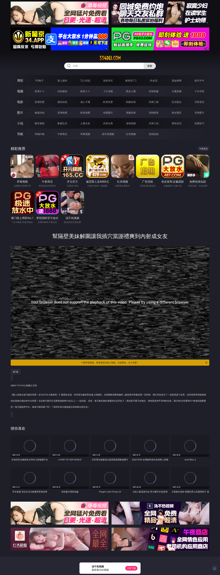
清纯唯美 (154, 112)
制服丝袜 (131, 102)
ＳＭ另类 (199, 91)
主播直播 (177, 91)
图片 (20, 112)
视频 (20, 91)
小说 (20, 123)
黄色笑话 (177, 123)
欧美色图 (85, 112)
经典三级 (154, 102)
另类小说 (154, 123)
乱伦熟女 (177, 102)
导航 (20, 134)
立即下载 (131, 568)
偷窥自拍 (39, 112)
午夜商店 (62, 134)
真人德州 (62, 80)
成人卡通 (85, 102)
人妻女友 (85, 123)
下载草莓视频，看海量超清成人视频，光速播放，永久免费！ (144, 362)
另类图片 (199, 112)
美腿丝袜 (131, 112)
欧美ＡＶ (85, 91)
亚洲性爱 (39, 102)
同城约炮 (39, 134)
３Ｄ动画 (108, 91)
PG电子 (39, 80)
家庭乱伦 (62, 123)
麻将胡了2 (130, 80)
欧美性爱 (108, 102)
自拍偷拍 (62, 91)
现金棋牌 (177, 80)
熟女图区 (177, 112)
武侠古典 (108, 123)
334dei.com (110, 58)
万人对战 (85, 80)
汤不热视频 (108, 134)
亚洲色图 (62, 112)
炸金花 (153, 80)
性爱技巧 (199, 123)
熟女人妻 (131, 91)
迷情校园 (131, 123)
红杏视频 (131, 134)
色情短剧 (154, 134)
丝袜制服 (154, 91)
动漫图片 (108, 112)
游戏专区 (108, 80)
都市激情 (39, 123)
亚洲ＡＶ (39, 91)
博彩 (20, 80)
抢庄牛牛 (199, 80)
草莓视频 (85, 134)
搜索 (149, 66)
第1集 (15, 371)
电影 (20, 102)
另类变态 (199, 102)
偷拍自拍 (62, 102)
